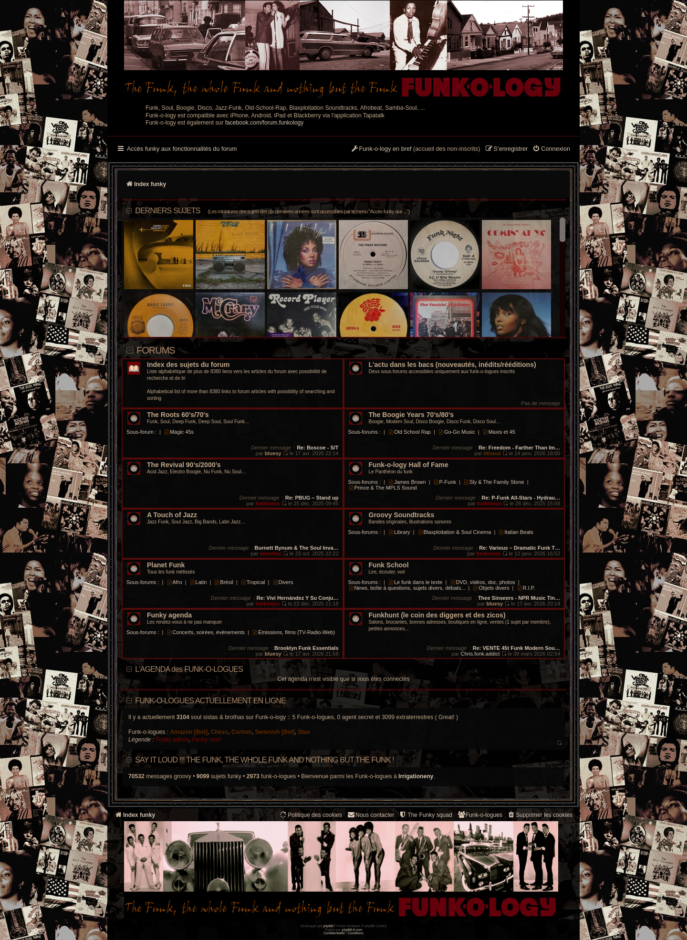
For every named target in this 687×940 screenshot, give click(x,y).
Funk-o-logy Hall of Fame (408, 465)
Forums (155, 350)
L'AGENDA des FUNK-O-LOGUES (189, 669)
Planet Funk (166, 565)
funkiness (267, 503)
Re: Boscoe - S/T (317, 447)
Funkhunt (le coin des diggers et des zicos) (437, 615)
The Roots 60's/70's (178, 414)
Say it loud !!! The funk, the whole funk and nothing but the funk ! (264, 760)
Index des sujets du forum (188, 364)
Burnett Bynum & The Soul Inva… (297, 548)
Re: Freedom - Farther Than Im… (519, 447)
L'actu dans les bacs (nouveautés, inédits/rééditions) (452, 364)
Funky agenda (169, 615)
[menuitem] (551, 149)
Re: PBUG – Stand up (312, 498)
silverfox (270, 553)
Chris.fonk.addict (480, 654)
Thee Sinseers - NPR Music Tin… (519, 598)
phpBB (328, 926)
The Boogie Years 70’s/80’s (411, 414)
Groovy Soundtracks (402, 515)
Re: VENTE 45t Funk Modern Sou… (516, 648)
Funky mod (206, 739)
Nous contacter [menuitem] (370, 814)
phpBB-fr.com (352, 929)
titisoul (491, 453)
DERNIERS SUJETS (272, 211)
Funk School (389, 565)
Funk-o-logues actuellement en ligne (210, 701)
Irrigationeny (415, 776)
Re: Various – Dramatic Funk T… (519, 548)
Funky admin (172, 739)
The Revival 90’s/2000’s (184, 465)
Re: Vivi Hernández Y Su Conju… (298, 598)
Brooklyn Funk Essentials (306, 648)
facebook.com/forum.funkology (264, 122)
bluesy (273, 453)
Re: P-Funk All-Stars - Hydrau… (520, 498)
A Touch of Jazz (172, 515)
